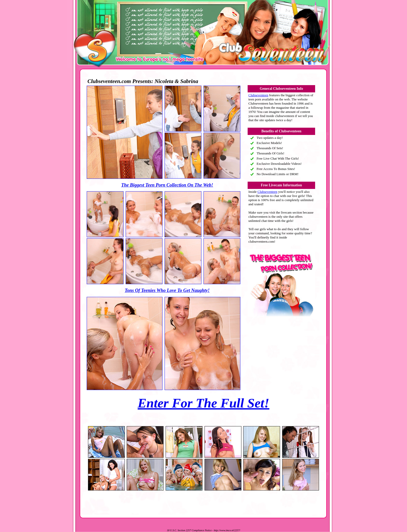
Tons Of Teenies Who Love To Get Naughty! (167, 290)
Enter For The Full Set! (203, 403)
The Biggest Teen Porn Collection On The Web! (167, 185)
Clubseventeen (258, 95)
